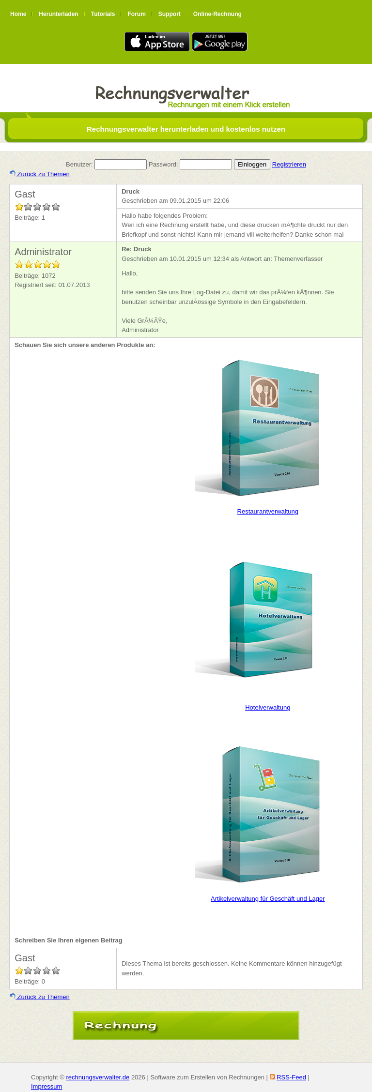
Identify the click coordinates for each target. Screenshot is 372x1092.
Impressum (46, 1086)
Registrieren (289, 164)
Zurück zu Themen (40, 174)
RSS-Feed (291, 1077)
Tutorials (103, 14)
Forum (136, 14)
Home (18, 14)
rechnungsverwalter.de (97, 1077)
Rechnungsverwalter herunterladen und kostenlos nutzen (186, 129)
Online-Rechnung (217, 14)
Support (169, 14)
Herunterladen (58, 14)
